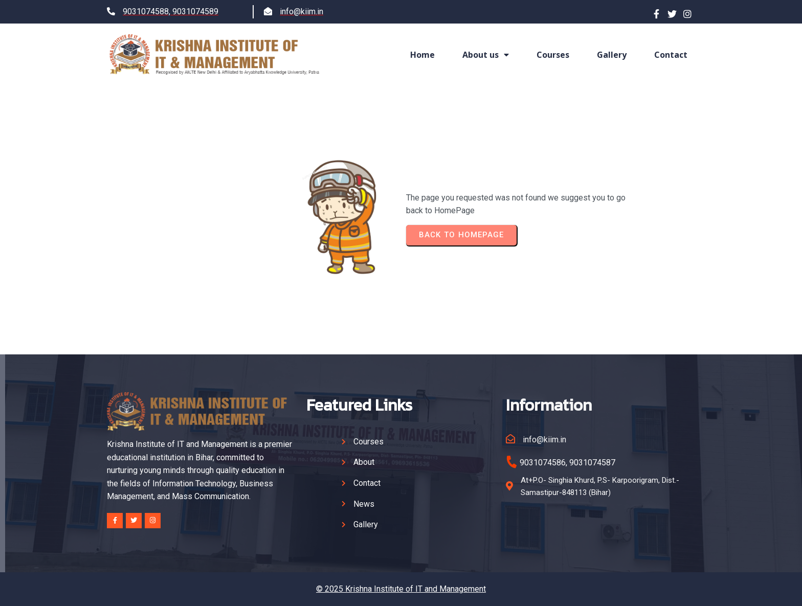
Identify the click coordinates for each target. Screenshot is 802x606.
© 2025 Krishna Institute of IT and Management (401, 589)
